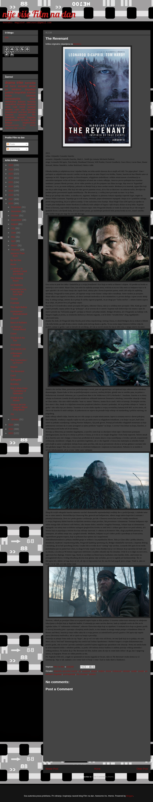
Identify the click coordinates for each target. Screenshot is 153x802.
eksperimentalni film (15, 125)
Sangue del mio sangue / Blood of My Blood (18, 407)
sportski (21, 117)
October (15, 215)
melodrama (10, 101)
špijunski (9, 114)
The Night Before (18, 307)
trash (33, 98)
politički (9, 92)
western (92, 674)
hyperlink (31, 109)
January (15, 419)
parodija (32, 112)
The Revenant (17, 371)
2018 (11, 195)
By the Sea (15, 260)
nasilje (134, 671)
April (13, 241)
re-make (25, 120)
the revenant (82, 674)
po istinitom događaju (20, 89)
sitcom (33, 125)
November (16, 211)
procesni (23, 114)
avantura (86, 671)
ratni (17, 109)
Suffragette (15, 379)
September (16, 220)
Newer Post (52, 768)
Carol (13, 375)
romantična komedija (15, 104)
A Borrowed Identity (16, 354)
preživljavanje (69, 674)
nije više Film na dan (39, 14)
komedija (30, 82)
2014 (11, 429)
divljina (101, 671)
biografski (20, 92)
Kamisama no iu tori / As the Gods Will (18, 292)
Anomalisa (15, 345)
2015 (11, 424)
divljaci (94, 671)
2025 (11, 165)
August (14, 224)
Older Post (142, 768)
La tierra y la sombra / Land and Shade (18, 271)
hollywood (117, 671)
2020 (11, 186)
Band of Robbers (18, 322)
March (14, 245)
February (15, 249)
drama (108, 671)
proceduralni (11, 112)
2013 (11, 433)
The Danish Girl (18, 349)
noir (23, 109)
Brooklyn (14, 384)
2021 (11, 182)
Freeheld (14, 303)
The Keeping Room (16, 279)
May (13, 237)
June (13, 232)
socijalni (22, 86)
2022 (11, 178)
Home (97, 768)
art (80, 671)
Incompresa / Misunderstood (18, 312)
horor (13, 86)
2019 (11, 190)
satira (7, 107)
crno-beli (22, 112)
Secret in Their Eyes (17, 254)
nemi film (21, 128)
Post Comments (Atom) (103, 777)
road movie (19, 107)
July (13, 228)
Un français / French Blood (18, 328)
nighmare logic (11, 128)
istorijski (126, 671)
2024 (11, 169)
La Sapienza (16, 285)
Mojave (13, 367)
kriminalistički (12, 98)
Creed (13, 333)
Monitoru (77, 44)
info (7, 37)
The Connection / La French (18, 361)
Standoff (14, 318)
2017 (11, 199)
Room (13, 264)
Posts (11, 144)
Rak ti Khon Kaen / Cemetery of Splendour (18, 391)
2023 (11, 173)
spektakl (32, 107)
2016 (11, 203)
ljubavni (21, 101)
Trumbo (14, 299)
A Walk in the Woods (16, 399)
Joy (12, 414)
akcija (32, 86)
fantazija (31, 101)
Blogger (129, 796)
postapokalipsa (12, 120)
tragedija (31, 117)
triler (20, 82)
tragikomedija (29, 122)
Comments (13, 149)
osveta (141, 671)
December (16, 207)
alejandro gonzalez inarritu (65, 671)
